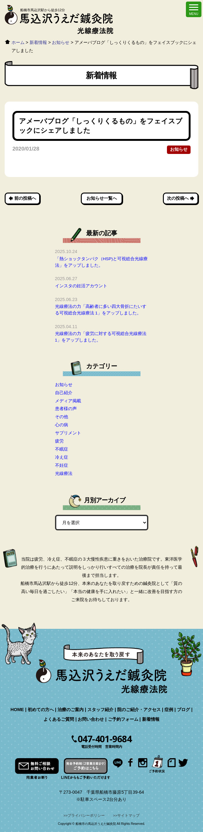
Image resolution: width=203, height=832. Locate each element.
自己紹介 (63, 392)
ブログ (183, 709)
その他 (61, 416)
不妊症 (61, 465)
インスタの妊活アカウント (81, 286)
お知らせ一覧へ (101, 198)
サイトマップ (128, 815)
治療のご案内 (71, 709)
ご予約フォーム (123, 719)
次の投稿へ (178, 198)
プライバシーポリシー (86, 815)
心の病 (61, 424)
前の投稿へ (25, 198)
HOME (17, 709)
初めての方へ (41, 709)
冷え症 (61, 457)
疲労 (59, 440)
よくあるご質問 (59, 719)
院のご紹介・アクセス (139, 709)
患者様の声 (66, 408)
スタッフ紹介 (100, 709)
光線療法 (63, 473)
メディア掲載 (68, 400)
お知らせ (178, 149)
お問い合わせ (91, 719)
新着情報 (150, 719)
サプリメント (68, 432)
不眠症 (61, 449)
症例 (168, 709)
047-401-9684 (104, 739)
